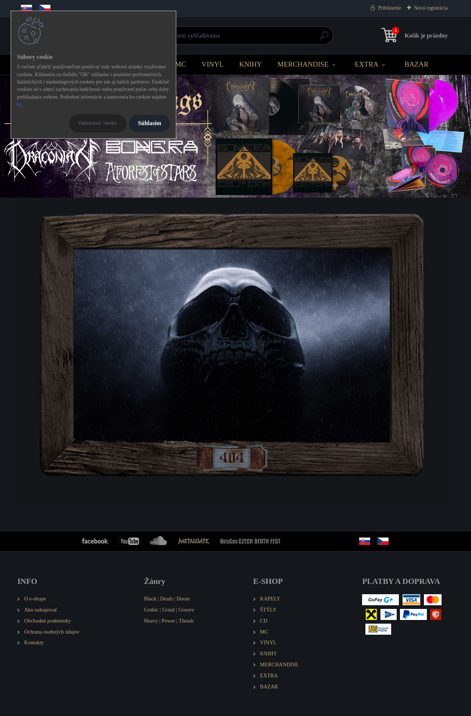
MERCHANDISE (303, 64)
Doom (183, 599)
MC (180, 64)
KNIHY (250, 64)
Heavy (151, 621)
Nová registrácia (431, 8)
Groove (186, 610)
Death (166, 599)
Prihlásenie (389, 8)
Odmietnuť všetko (97, 123)
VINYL (213, 64)
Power (168, 621)
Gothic (151, 610)
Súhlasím (149, 123)
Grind (168, 610)
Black (150, 599)
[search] (324, 38)
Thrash (186, 621)
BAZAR (416, 64)
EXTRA (366, 64)
